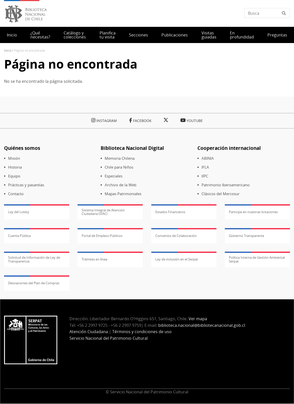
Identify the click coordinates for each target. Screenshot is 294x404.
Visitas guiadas (208, 35)
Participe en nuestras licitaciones (253, 212)
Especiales (113, 176)
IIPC (204, 176)
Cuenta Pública (19, 235)
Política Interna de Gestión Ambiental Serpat (257, 259)
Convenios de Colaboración (176, 235)
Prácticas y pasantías (26, 185)
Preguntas (277, 35)
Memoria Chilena (120, 158)
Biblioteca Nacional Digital (132, 148)
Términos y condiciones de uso (142, 331)
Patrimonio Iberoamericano (225, 185)
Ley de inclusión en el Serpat (176, 259)
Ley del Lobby (18, 212)
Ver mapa (198, 318)
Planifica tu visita (108, 35)
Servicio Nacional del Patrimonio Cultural (108, 338)
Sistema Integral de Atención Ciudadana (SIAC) (103, 212)
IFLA (205, 167)
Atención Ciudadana (88, 331)
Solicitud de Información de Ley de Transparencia (34, 259)
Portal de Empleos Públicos (102, 235)
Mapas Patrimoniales (123, 193)
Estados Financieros (170, 212)
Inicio (12, 35)
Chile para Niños (119, 167)
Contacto (16, 193)
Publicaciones (174, 35)
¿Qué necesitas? (40, 35)
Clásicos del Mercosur (220, 193)
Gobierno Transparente (246, 235)
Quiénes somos (22, 148)
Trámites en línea (94, 259)
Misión (14, 158)
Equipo (14, 176)
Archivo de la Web (120, 185)
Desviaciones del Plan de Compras (33, 283)
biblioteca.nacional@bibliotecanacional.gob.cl (201, 325)
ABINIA (207, 158)
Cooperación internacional (229, 148)
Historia (15, 167)
